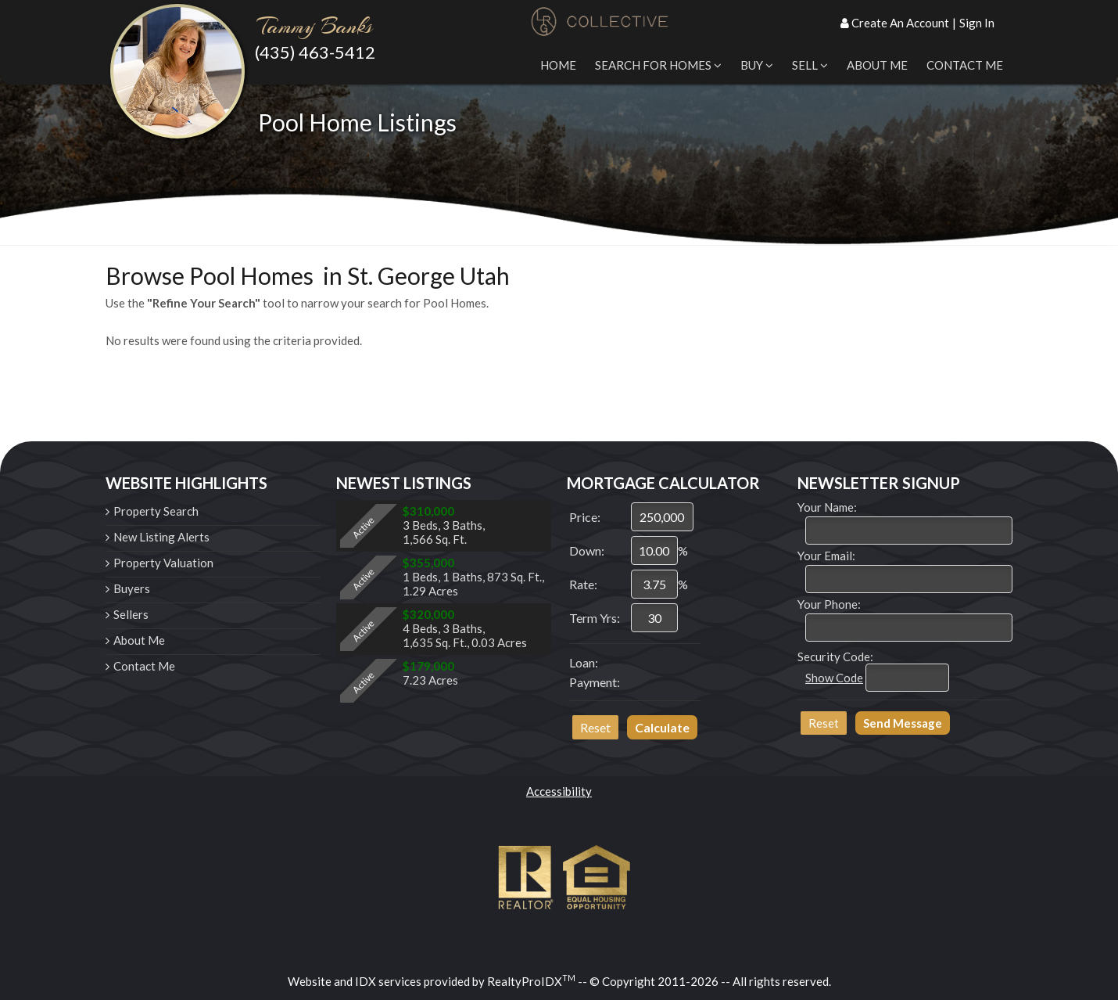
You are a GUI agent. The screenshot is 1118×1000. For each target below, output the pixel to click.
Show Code (834, 678)
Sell (810, 65)
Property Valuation (163, 563)
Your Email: (826, 556)
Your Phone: (829, 604)
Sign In (976, 23)
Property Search (156, 511)
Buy (756, 65)
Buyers (131, 588)
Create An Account (900, 23)
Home (558, 65)
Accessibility (559, 791)
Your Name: (827, 507)
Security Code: (835, 656)
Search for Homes (658, 65)
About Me (877, 65)
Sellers (131, 614)
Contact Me (964, 65)
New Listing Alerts (161, 537)
